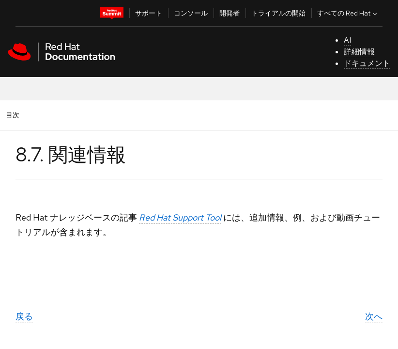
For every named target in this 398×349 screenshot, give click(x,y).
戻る (24, 316)
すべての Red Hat (348, 13)
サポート (148, 13)
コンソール (191, 13)
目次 (14, 114)
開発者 (229, 13)
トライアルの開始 (278, 13)
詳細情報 (359, 52)
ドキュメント (367, 63)
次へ (374, 316)
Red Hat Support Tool (180, 217)
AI (347, 40)
